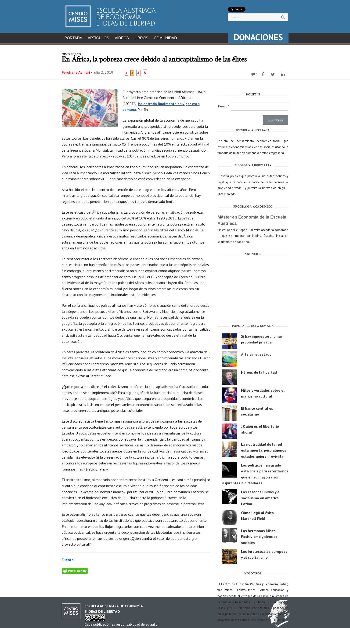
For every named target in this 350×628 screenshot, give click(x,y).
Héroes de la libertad (259, 371)
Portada (73, 38)
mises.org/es (71, 52)
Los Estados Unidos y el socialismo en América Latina (261, 496)
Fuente (68, 558)
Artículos (98, 38)
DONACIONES (258, 37)
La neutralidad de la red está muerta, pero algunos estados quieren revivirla (263, 449)
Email (223, 105)
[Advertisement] (252, 289)
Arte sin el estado (256, 353)
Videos (122, 38)
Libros (141, 38)
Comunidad (165, 38)
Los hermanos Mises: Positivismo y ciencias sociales (259, 535)
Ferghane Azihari (76, 71)
